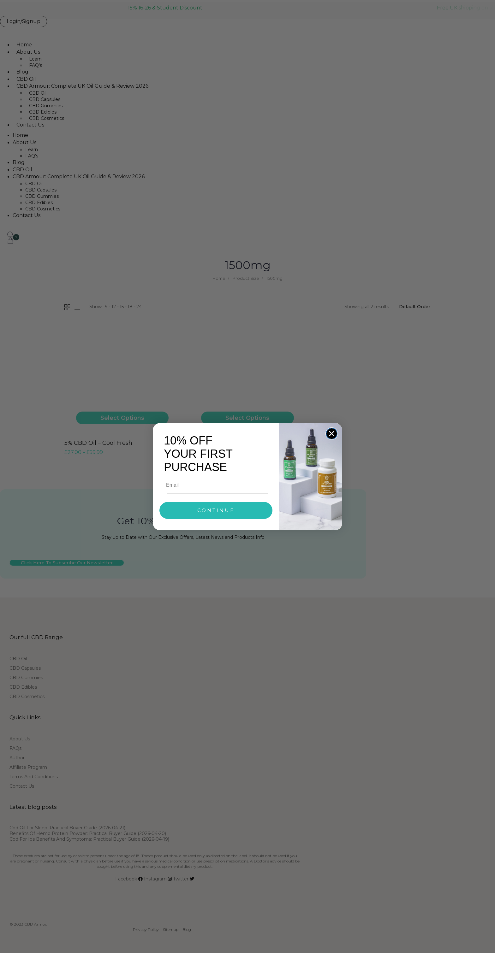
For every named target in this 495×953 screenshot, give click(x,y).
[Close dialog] (331, 433)
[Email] (216, 485)
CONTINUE (216, 510)
